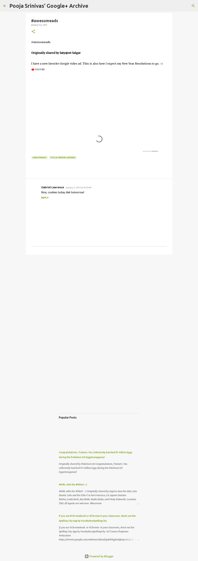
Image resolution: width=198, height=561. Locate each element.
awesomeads (40, 157)
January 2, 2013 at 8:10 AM (78, 187)
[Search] (93, 6)
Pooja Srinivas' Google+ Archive (48, 6)
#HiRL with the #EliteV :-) (73, 484)
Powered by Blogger (99, 556)
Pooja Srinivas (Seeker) (62, 157)
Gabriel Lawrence (52, 187)
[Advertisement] (99, 283)
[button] (33, 32)
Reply (45, 197)
